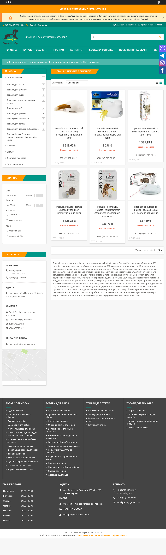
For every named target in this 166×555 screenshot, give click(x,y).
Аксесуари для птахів (99, 414)
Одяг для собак (15, 410)
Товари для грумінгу (17, 90)
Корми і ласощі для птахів (101, 410)
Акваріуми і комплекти (18, 118)
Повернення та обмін (133, 50)
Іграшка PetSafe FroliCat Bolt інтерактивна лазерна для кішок (145, 131)
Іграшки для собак (17, 454)
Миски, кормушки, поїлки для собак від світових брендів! (21, 434)
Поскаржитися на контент (89, 535)
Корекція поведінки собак (21, 469)
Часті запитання (15, 164)
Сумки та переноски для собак (23, 461)
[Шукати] (160, 37)
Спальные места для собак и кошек (21, 101)
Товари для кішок (37, 62)
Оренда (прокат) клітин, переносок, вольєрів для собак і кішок (22, 137)
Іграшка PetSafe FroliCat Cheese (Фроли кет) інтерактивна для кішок (69, 210)
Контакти (76, 50)
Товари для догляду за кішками (64, 446)
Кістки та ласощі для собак (21, 429)
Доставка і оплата (101, 50)
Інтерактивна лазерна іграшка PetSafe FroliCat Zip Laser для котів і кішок (145, 210)
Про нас (58, 50)
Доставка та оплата (16, 158)
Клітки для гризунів (138, 427)
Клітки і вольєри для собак (21, 457)
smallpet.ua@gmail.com (20, 319)
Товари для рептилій (17, 124)
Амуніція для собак (17, 421)
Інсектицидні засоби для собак (23, 450)
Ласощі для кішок (57, 471)
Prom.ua (98, 532)
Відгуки (10, 152)
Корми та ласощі (137, 410)
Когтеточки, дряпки (58, 421)
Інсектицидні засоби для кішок (63, 442)
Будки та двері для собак (20, 446)
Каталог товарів (33, 50)
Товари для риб (14, 108)
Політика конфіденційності (114, 535)
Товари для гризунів (17, 113)
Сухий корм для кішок (59, 410)
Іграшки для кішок (58, 62)
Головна (11, 50)
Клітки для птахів (97, 425)
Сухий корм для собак (19, 425)
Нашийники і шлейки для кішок (63, 467)
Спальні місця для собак (20, 465)
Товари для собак (15, 84)
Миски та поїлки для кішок (61, 425)
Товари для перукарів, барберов (23, 129)
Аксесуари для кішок (58, 475)
